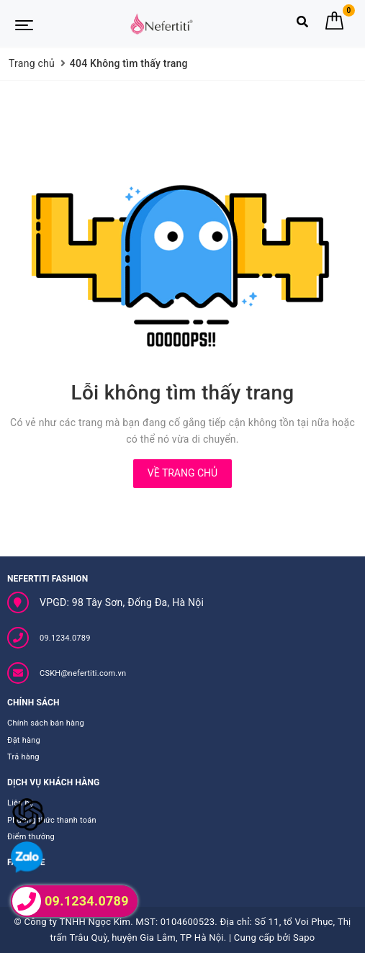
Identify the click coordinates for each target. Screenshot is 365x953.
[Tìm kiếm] (302, 25)
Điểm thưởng (31, 836)
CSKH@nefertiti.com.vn (83, 673)
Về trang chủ (182, 473)
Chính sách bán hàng (45, 723)
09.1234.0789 (65, 638)
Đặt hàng (23, 740)
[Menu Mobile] (24, 24)
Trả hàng (23, 757)
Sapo (304, 937)
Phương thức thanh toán (51, 820)
